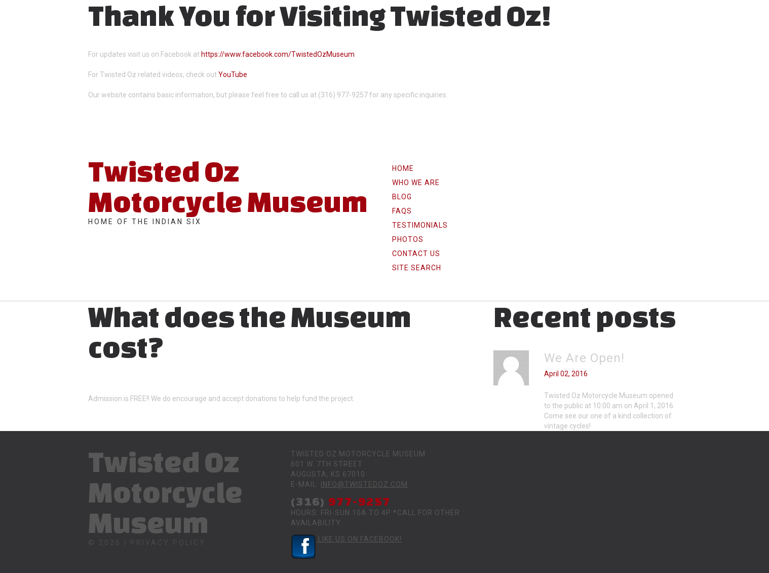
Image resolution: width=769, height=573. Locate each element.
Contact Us (416, 253)
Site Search (416, 268)
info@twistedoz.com (364, 484)
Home (403, 168)
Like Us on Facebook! (346, 539)
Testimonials (420, 225)
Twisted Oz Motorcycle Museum (228, 186)
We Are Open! (584, 358)
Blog (402, 197)
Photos (408, 239)
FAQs (402, 211)
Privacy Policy (168, 543)
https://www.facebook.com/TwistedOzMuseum (278, 54)
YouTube (232, 74)
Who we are (416, 182)
